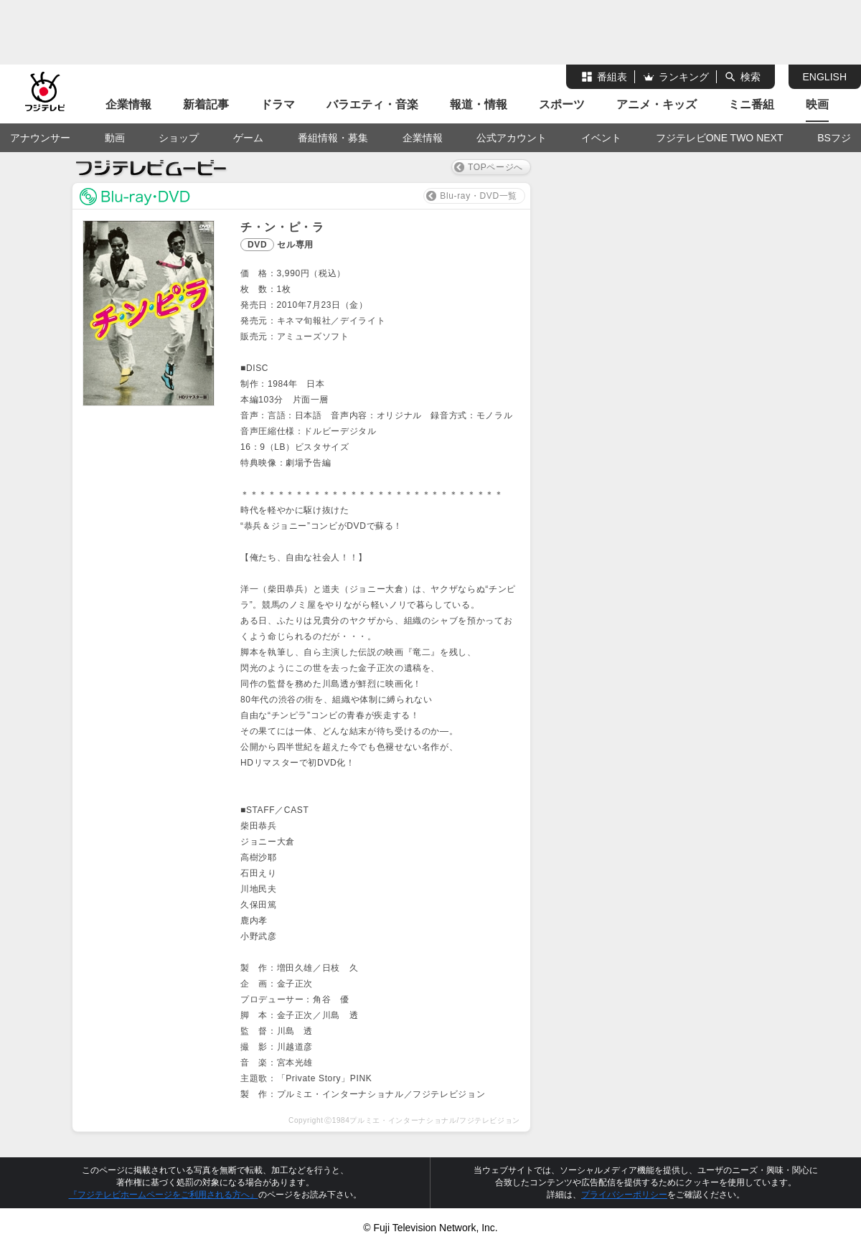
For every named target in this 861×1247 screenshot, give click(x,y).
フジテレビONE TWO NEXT (720, 137)
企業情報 (128, 104)
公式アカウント (511, 137)
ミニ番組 (751, 104)
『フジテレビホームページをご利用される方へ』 (163, 1195)
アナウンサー (40, 137)
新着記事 (206, 104)
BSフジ (834, 137)
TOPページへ (495, 167)
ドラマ (277, 104)
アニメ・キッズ (656, 104)
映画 (817, 104)
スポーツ (562, 104)
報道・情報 (478, 104)
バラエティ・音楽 (372, 104)
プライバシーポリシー (624, 1195)
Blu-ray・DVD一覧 (478, 196)
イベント (601, 137)
